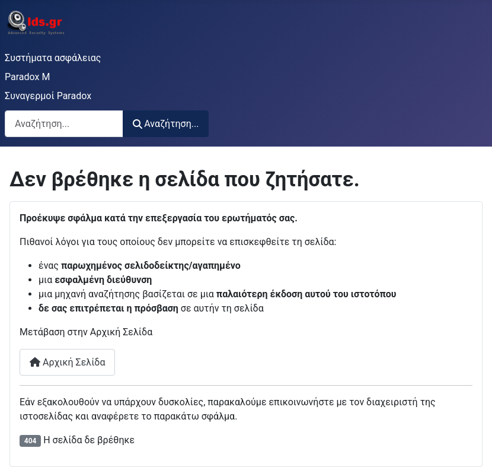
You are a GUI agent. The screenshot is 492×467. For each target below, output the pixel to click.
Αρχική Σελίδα (67, 362)
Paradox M (27, 76)
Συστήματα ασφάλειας (53, 57)
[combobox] (64, 123)
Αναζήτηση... (166, 123)
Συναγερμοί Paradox (48, 95)
